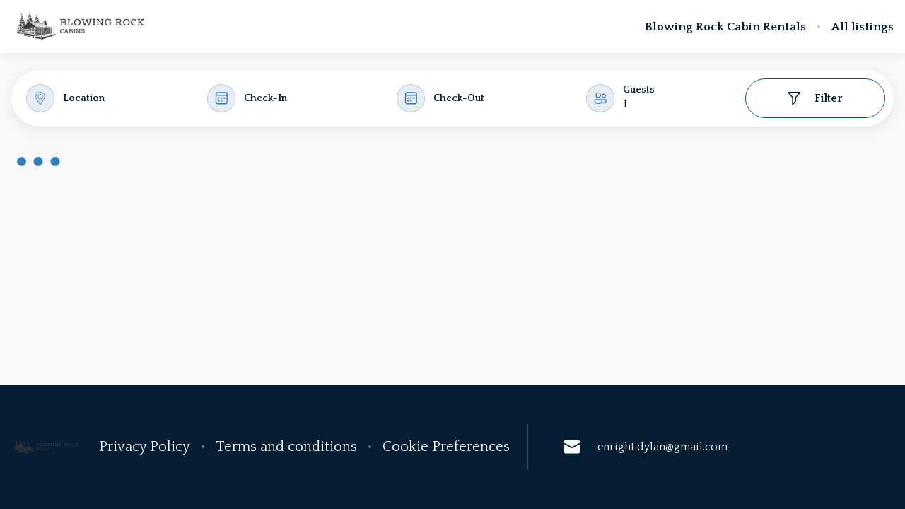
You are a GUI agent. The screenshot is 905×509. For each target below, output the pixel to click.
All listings (862, 27)
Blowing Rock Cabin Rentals (725, 27)
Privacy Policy (144, 447)
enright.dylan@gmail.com (646, 446)
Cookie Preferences (446, 447)
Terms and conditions (286, 447)
